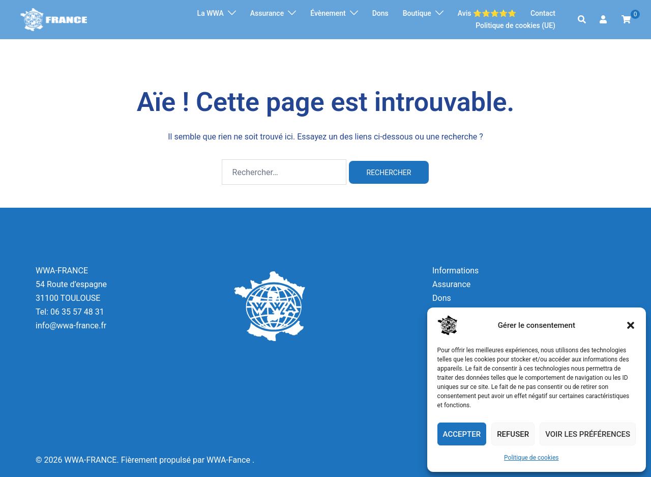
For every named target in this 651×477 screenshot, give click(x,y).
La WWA (210, 13)
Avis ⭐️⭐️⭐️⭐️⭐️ (487, 13)
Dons (380, 13)
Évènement (328, 13)
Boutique (417, 13)
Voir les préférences (587, 434)
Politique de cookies (531, 457)
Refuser (513, 434)
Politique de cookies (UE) (515, 25)
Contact (542, 13)
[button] (631, 325)
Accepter (462, 434)
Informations (455, 270)
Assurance (267, 13)
